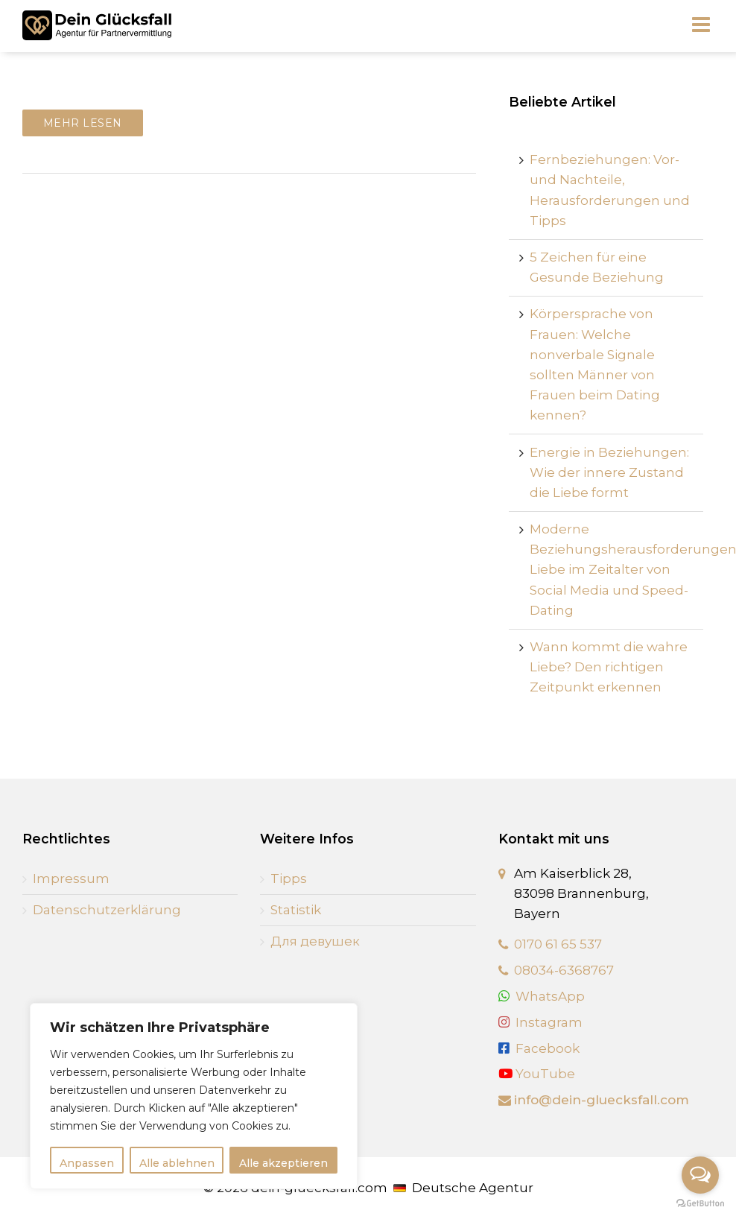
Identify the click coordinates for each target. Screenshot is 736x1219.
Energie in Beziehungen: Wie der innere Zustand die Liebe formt (609, 472)
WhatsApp (550, 996)
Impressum (71, 878)
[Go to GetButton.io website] (700, 1204)
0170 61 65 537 (558, 944)
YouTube (536, 1073)
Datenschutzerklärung (107, 909)
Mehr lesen (82, 123)
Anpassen (87, 1163)
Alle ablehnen (177, 1163)
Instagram (549, 1022)
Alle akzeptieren (283, 1163)
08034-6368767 (564, 970)
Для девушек (315, 941)
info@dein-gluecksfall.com (601, 1099)
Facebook (547, 1048)
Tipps (288, 878)
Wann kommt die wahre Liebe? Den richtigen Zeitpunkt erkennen (609, 666)
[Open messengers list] (700, 1175)
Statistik (295, 909)
